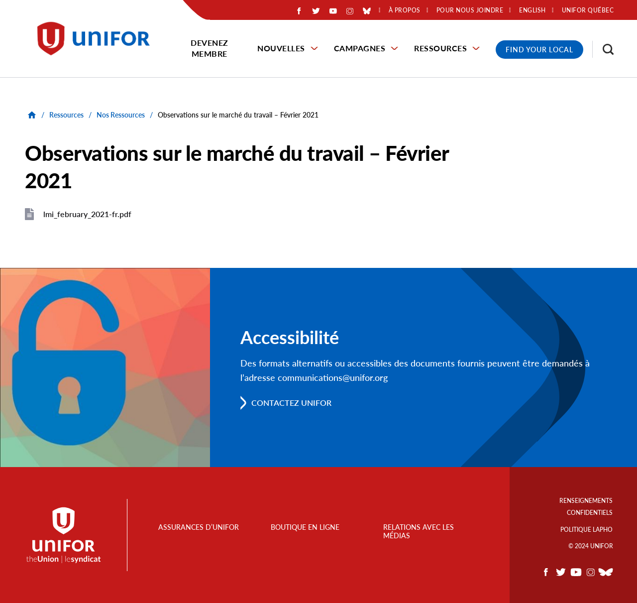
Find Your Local (539, 49)
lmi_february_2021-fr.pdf (87, 214)
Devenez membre (209, 48)
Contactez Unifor (291, 402)
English (532, 10)
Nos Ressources (121, 115)
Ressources (440, 48)
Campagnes (360, 48)
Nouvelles (281, 48)
